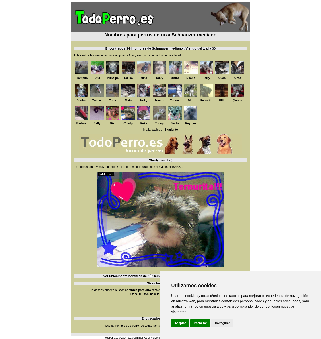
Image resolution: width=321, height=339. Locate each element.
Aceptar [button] (180, 323)
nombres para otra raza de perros (148, 290)
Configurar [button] (222, 323)
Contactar (138, 337)
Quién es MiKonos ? (155, 337)
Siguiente (171, 129)
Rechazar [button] (200, 323)
